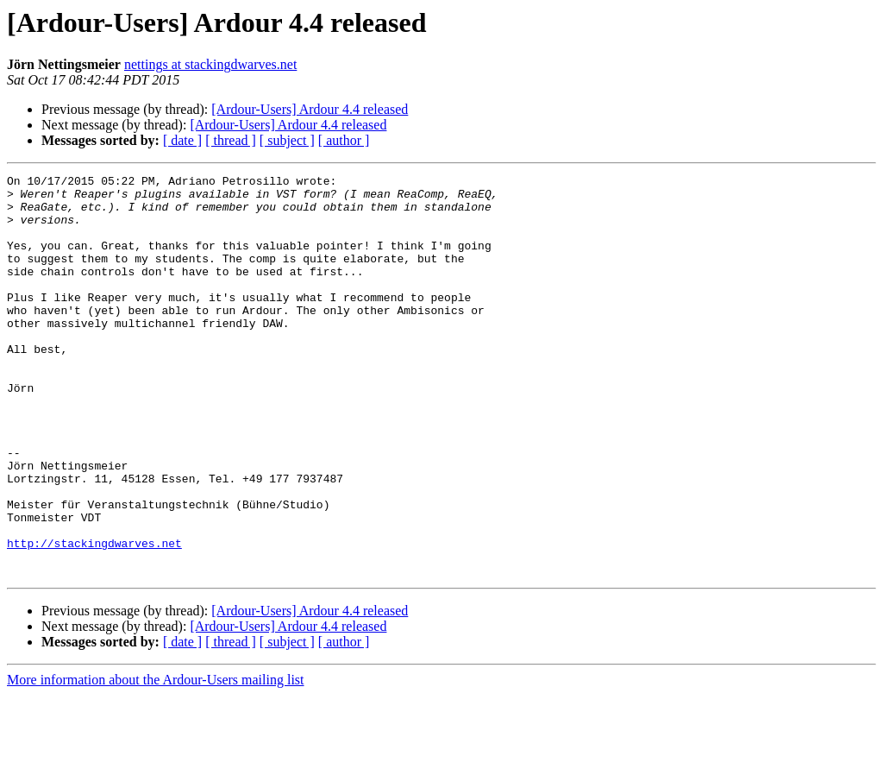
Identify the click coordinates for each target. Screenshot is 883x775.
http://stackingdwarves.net (94, 618)
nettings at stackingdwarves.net (210, 64)
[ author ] (344, 140)
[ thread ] (230, 140)
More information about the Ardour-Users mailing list (155, 760)
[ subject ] (287, 140)
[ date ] (182, 140)
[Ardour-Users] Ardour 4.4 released (309, 109)
